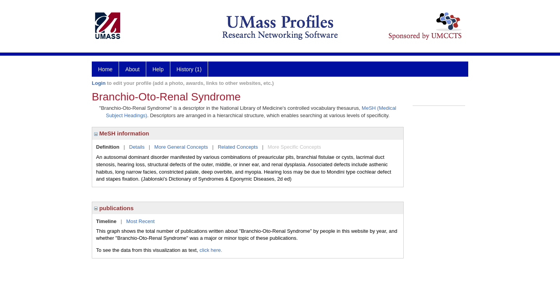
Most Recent (140, 221)
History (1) (189, 69)
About (132, 69)
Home (105, 69)
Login (98, 83)
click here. (211, 250)
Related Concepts (238, 147)
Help (158, 69)
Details (137, 147)
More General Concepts (181, 147)
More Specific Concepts (294, 147)
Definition (107, 147)
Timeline (106, 221)
